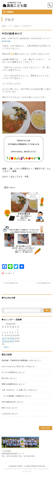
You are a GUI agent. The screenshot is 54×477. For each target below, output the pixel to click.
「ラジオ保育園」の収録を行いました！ (17, 396)
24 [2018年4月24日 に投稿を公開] (5, 341)
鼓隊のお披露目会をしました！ (14, 384)
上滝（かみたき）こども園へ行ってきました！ (20, 390)
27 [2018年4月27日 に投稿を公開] (13, 341)
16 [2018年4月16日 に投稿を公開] (3, 338)
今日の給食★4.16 (10, 283)
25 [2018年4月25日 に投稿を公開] (8, 341)
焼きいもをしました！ (10, 408)
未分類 (4, 41)
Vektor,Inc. (45, 469)
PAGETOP (45, 428)
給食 (8, 41)
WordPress (18, 469)
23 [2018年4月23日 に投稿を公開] (3, 341)
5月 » (6, 347)
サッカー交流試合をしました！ (14, 372)
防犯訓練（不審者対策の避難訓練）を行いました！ (21, 360)
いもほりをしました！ (10, 414)
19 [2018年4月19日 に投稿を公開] (11, 338)
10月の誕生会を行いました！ (13, 402)
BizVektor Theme (32, 469)
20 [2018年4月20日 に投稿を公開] (13, 338)
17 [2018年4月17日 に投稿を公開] (5, 338)
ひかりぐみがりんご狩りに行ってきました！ (19, 366)
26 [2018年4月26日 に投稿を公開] (11, 341)
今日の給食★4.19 (44, 283)
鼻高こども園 (23, 466)
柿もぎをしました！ (9, 378)
